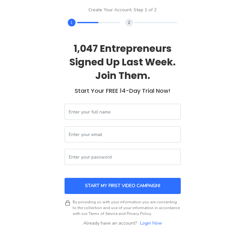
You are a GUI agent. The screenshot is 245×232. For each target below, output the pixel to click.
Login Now (151, 223)
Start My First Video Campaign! (122, 186)
